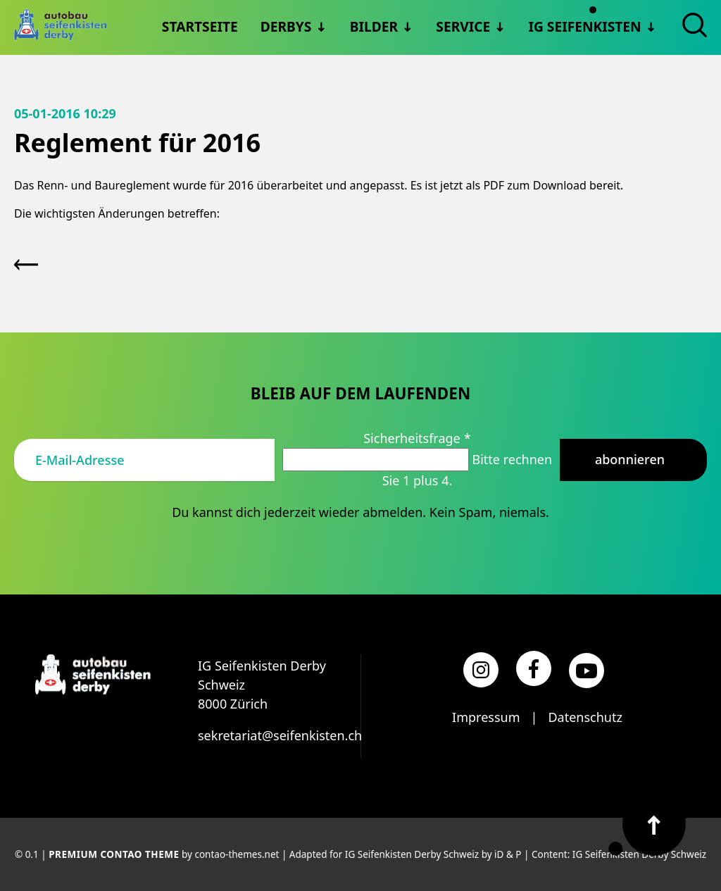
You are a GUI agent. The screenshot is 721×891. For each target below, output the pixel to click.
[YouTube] (586, 670)
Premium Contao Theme (114, 854)
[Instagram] (481, 669)
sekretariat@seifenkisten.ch (280, 735)
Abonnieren (630, 459)
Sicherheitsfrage (416, 438)
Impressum (486, 717)
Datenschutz (585, 717)
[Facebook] (533, 668)
